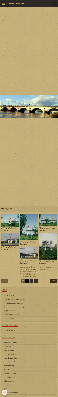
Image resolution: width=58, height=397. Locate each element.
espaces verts (9, 350)
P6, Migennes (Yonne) (11, 314)
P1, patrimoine (9, 295)
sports (6, 389)
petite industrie (9, 377)
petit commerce (9, 354)
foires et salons (9, 366)
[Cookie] (4, 392)
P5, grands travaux (10, 311)
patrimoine (7, 346)
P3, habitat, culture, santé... (13, 303)
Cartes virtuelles (10, 330)
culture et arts (9, 381)
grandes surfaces (10, 373)
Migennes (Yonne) (10, 343)
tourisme (7, 369)
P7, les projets (9, 318)
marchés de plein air (11, 358)
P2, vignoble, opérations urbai (14, 299)
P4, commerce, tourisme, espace (15, 307)
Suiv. (54, 281)
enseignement (9, 385)
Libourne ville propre (11, 393)
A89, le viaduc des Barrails (9, 229)
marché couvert (9, 362)
